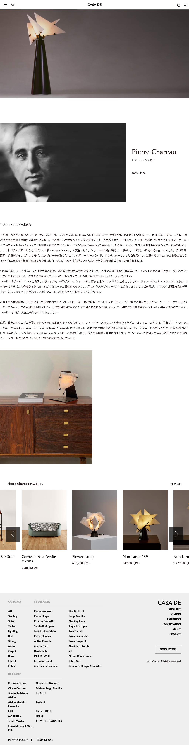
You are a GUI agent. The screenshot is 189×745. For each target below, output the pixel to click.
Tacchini (40, 702)
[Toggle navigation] (5, 4)
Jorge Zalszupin (78, 626)
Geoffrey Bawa (77, 621)
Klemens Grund (43, 661)
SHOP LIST (175, 609)
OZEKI (39, 716)
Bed (10, 636)
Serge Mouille (77, 616)
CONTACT (175, 634)
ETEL (10, 711)
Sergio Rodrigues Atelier (18, 695)
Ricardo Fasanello (44, 621)
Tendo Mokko (16, 721)
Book (11, 656)
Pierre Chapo (41, 616)
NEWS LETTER (168, 649)
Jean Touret (75, 631)
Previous (13, 534)
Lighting (13, 631)
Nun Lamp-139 (135, 557)
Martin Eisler (41, 646)
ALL (10, 611)
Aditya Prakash (42, 641)
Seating (12, 616)
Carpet (12, 651)
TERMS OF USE (44, 740)
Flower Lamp (83, 557)
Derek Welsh (41, 651)
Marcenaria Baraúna (45, 666)
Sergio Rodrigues (44, 626)
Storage (12, 641)
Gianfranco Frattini (79, 646)
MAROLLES (14, 716)
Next (176, 534)
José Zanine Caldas (45, 631)
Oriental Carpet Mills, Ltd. (20, 728)
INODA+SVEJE (42, 656)
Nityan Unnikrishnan (80, 656)
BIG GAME (75, 661)
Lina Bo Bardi (76, 611)
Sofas (11, 621)
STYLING (176, 614)
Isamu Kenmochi (78, 636)
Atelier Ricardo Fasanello (16, 704)
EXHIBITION (174, 619)
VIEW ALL (176, 484)
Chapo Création (17, 688)
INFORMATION (172, 624)
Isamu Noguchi (77, 641)
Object (12, 661)
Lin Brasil (41, 693)
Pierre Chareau (42, 636)
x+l (70, 651)
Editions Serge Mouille (49, 688)
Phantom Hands (17, 683)
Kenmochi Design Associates (85, 666)
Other (11, 666)
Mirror (12, 646)
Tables (11, 626)
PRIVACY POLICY (18, 740)
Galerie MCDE (44, 711)
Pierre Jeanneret (43, 611)
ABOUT (176, 629)
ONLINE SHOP (13, 5)
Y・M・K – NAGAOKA (49, 721)
